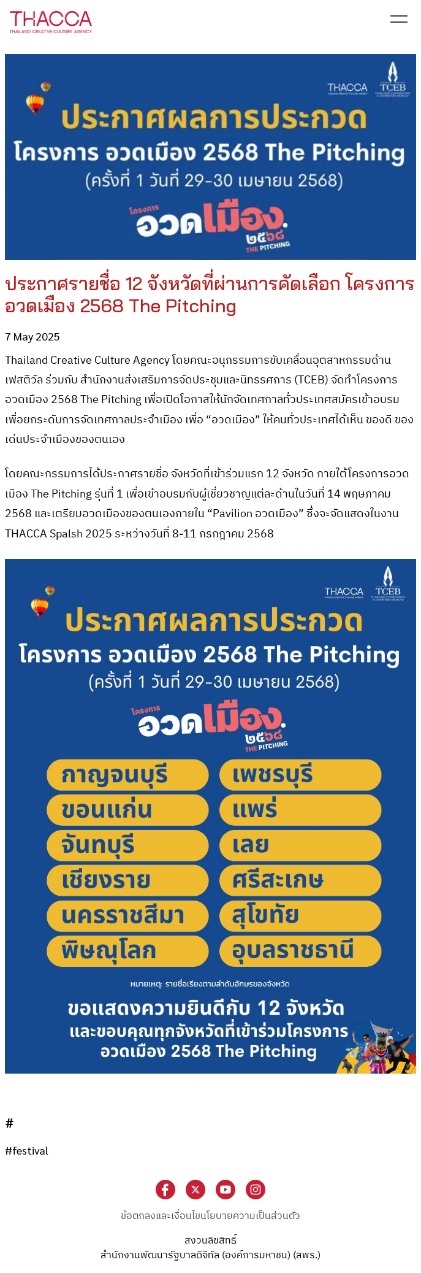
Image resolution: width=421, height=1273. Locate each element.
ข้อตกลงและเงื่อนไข (160, 1216)
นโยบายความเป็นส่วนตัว (250, 1216)
